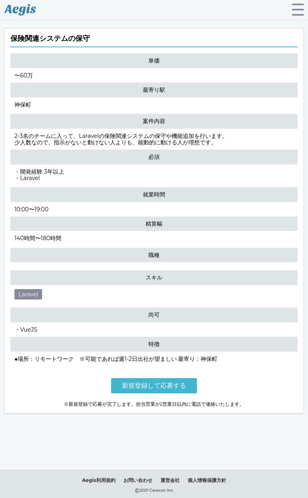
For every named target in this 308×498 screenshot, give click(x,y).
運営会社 (170, 480)
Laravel (28, 294)
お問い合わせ (138, 480)
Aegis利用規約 (98, 480)
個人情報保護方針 (207, 480)
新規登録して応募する (154, 385)
